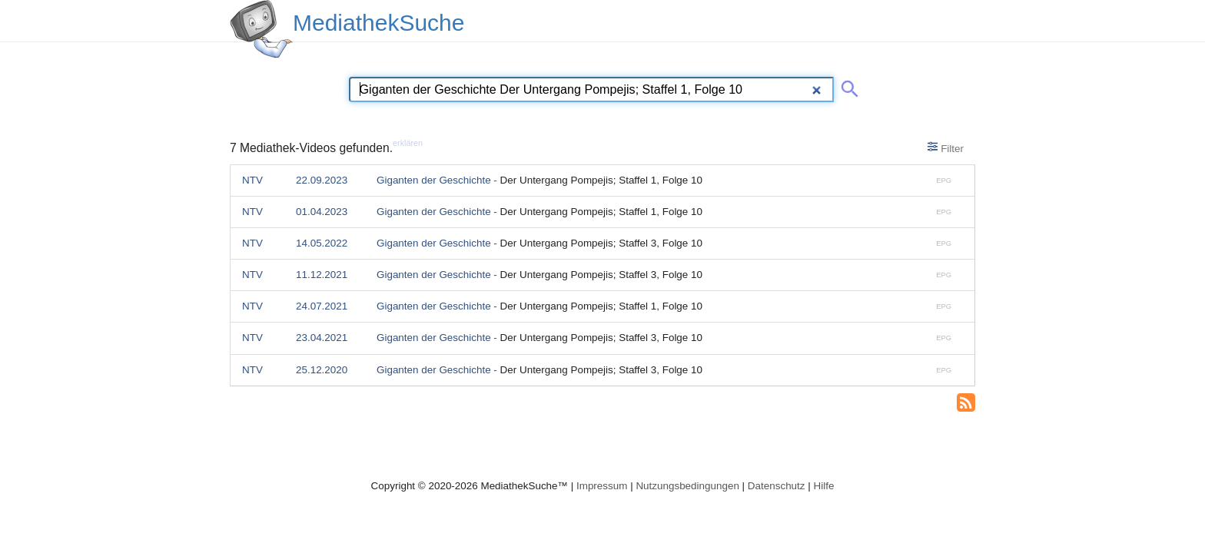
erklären (408, 142)
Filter (946, 147)
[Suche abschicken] (847, 86)
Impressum (601, 486)
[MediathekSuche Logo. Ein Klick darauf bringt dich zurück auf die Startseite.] (261, 29)
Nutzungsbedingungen (687, 486)
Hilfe (824, 486)
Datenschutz (776, 486)
